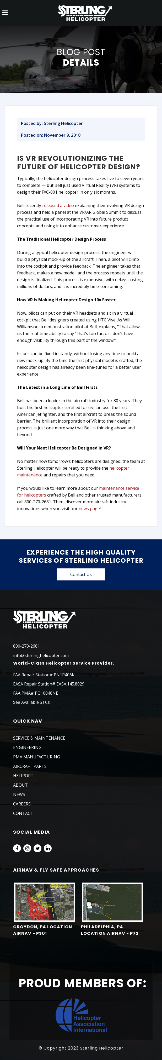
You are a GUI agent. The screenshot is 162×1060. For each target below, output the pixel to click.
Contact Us (81, 574)
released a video (58, 205)
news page (89, 508)
